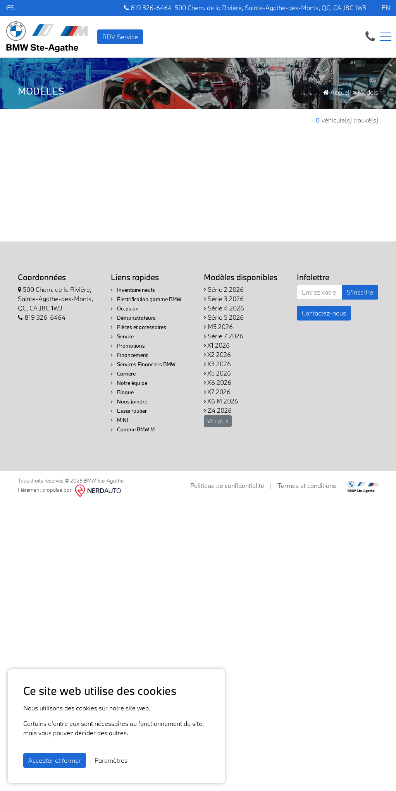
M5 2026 (218, 326)
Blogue (122, 392)
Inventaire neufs (133, 289)
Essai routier (129, 410)
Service (122, 336)
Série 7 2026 (223, 336)
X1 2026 (217, 345)
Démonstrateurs (133, 317)
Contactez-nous (324, 313)
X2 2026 (217, 354)
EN (386, 7)
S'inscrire (360, 292)
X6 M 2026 (221, 401)
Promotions (128, 345)
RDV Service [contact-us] (120, 37)
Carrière (123, 373)
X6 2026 (217, 382)
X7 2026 (217, 392)
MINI (119, 420)
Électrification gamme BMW (146, 299)
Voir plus (217, 421)
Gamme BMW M (133, 429)
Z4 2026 (218, 410)
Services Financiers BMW (143, 364)
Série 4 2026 (224, 308)
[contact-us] (370, 36)
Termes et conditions (306, 485)
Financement (129, 355)
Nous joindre (129, 401)
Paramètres (111, 760)
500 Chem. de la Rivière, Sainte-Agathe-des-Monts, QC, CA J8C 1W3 (270, 7)
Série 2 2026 (224, 289)
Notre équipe (129, 382)
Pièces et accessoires (138, 327)
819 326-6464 (148, 7)
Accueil (337, 92)
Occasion (125, 308)
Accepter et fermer (54, 760)
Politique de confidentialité (227, 485)
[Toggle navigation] (385, 36)
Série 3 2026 (224, 299)
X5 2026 (217, 373)
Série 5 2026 (224, 317)
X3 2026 (217, 364)
